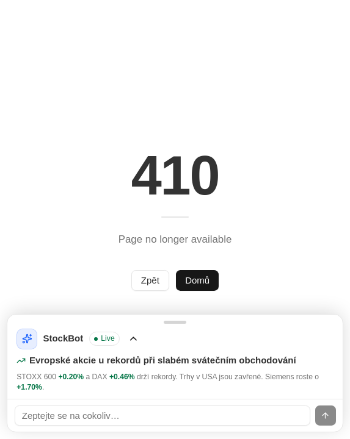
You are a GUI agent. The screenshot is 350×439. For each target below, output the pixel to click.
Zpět (150, 280)
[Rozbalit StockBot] (175, 357)
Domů (197, 280)
